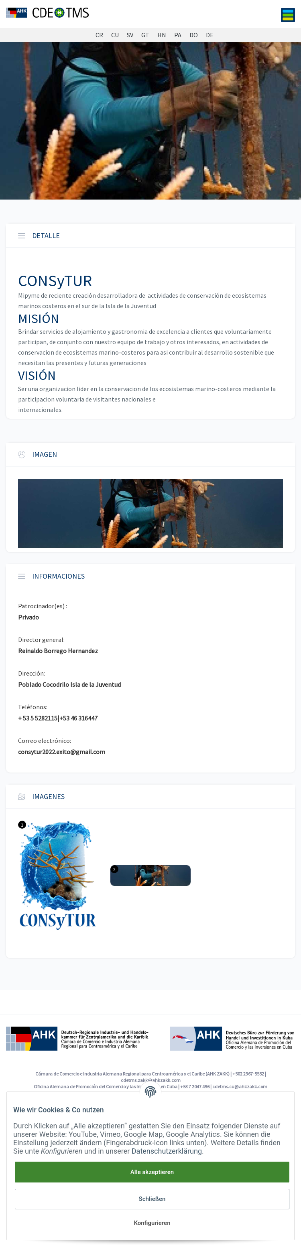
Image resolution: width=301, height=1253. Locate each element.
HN (161, 35)
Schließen (151, 1199)
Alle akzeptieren (152, 1172)
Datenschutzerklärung (167, 1151)
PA (177, 35)
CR (99, 35)
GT (145, 35)
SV (130, 35)
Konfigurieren (152, 1223)
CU (115, 35)
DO (193, 35)
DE (210, 35)
